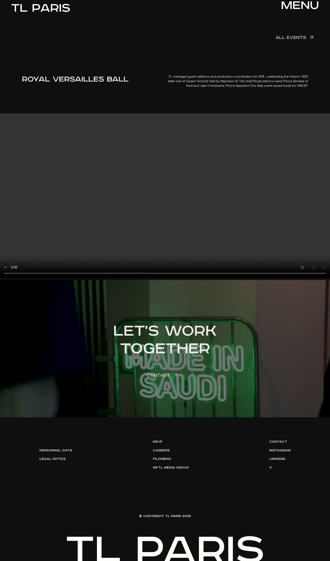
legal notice (52, 459)
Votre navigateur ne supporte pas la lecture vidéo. (165, 196)
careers (161, 450)
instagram (280, 450)
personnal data (55, 450)
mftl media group (171, 467)
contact (278, 441)
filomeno (162, 459)
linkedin (277, 459)
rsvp (157, 441)
